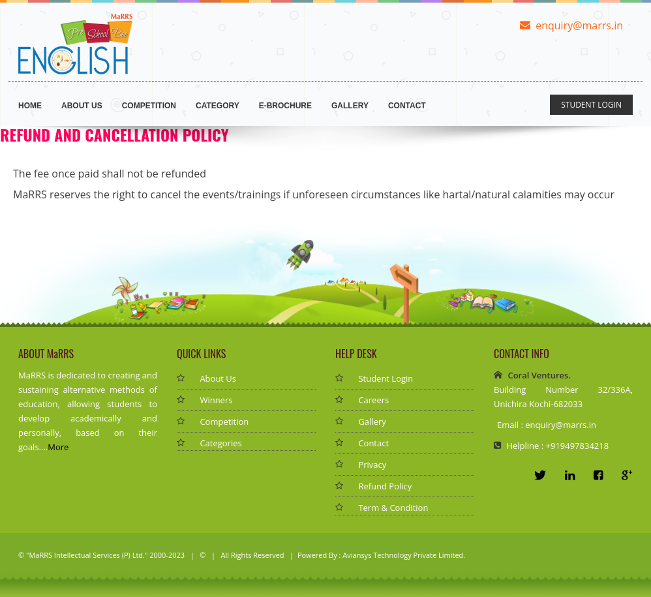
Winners (216, 400)
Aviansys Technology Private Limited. (403, 555)
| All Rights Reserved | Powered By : (274, 555)
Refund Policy (385, 486)
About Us (218, 378)
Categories (220, 443)
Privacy (372, 464)
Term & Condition (393, 507)
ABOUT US (81, 105)
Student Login (385, 378)
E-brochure (285, 105)
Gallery (350, 105)
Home (30, 105)
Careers (373, 400)
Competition (149, 105)
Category (217, 105)
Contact (407, 105)
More (58, 447)
